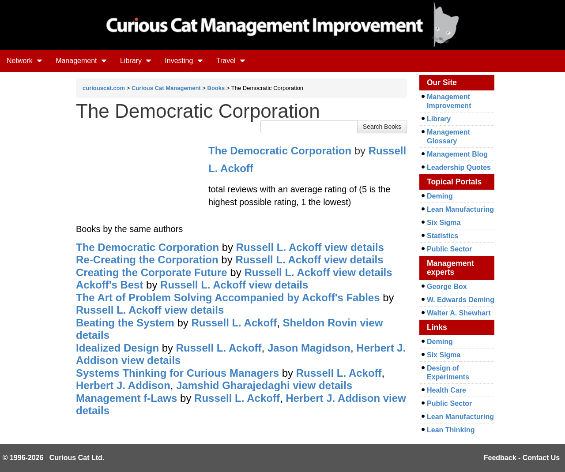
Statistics (442, 236)
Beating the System (125, 323)
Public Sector (449, 249)
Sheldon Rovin (320, 323)
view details (354, 247)
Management (81, 60)
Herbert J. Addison (123, 385)
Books (216, 88)
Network (24, 60)
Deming (440, 196)
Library (135, 60)
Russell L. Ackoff (279, 247)
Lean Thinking (451, 430)
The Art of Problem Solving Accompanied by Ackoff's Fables (228, 297)
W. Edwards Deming (460, 299)
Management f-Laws (126, 398)
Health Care (446, 390)
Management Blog (457, 154)
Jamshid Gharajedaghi (233, 385)
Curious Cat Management (166, 88)
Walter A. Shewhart (459, 313)
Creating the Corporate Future (151, 272)
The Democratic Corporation (279, 151)
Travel (230, 60)
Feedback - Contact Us (522, 457)
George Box (447, 286)
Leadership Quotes (459, 167)
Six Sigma (443, 222)
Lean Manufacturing (460, 209)
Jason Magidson (308, 348)
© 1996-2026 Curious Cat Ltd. (54, 457)
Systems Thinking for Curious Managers (177, 373)
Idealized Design (117, 348)
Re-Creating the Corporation (147, 260)
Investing (184, 60)
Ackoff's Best (109, 285)
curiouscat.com (104, 88)
